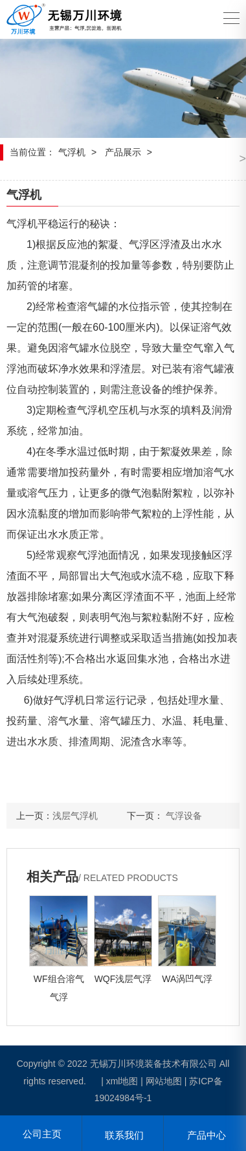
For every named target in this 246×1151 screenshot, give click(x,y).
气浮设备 (184, 815)
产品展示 (123, 152)
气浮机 (71, 152)
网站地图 (164, 1081)
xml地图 (122, 1081)
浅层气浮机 (75, 815)
